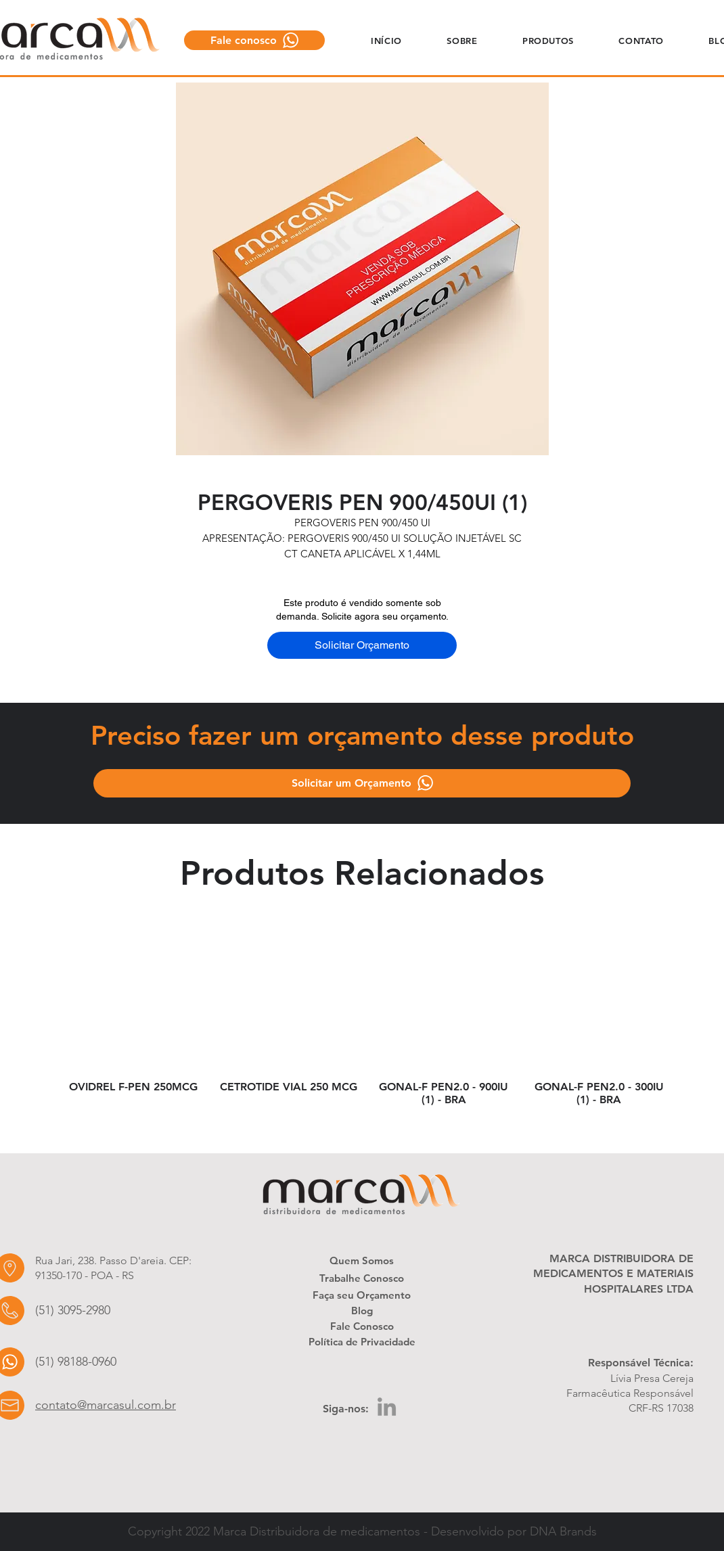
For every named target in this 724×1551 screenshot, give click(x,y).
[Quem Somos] (362, 1260)
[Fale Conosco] (362, 1326)
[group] (366, 1023)
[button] (462, 40)
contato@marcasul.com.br (105, 1404)
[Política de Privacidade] (362, 1341)
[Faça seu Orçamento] (362, 1294)
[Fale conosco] (254, 40)
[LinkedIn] (387, 1406)
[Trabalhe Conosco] (362, 1277)
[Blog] (362, 1310)
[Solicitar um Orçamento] (362, 783)
